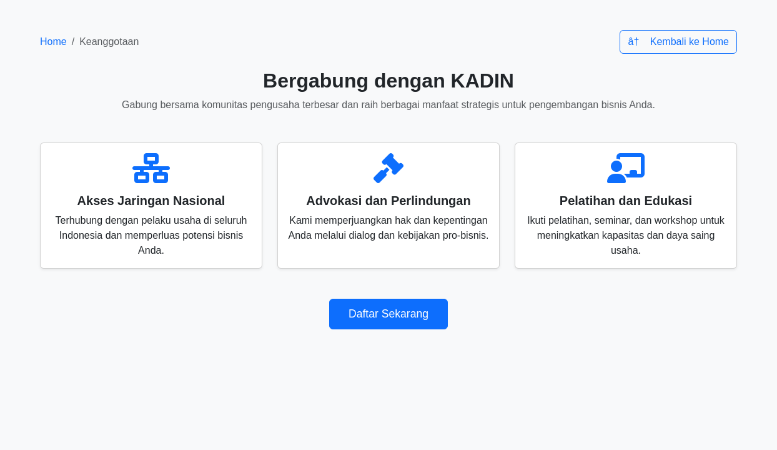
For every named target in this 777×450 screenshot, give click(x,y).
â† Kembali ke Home (678, 41)
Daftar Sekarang (388, 314)
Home (53, 41)
